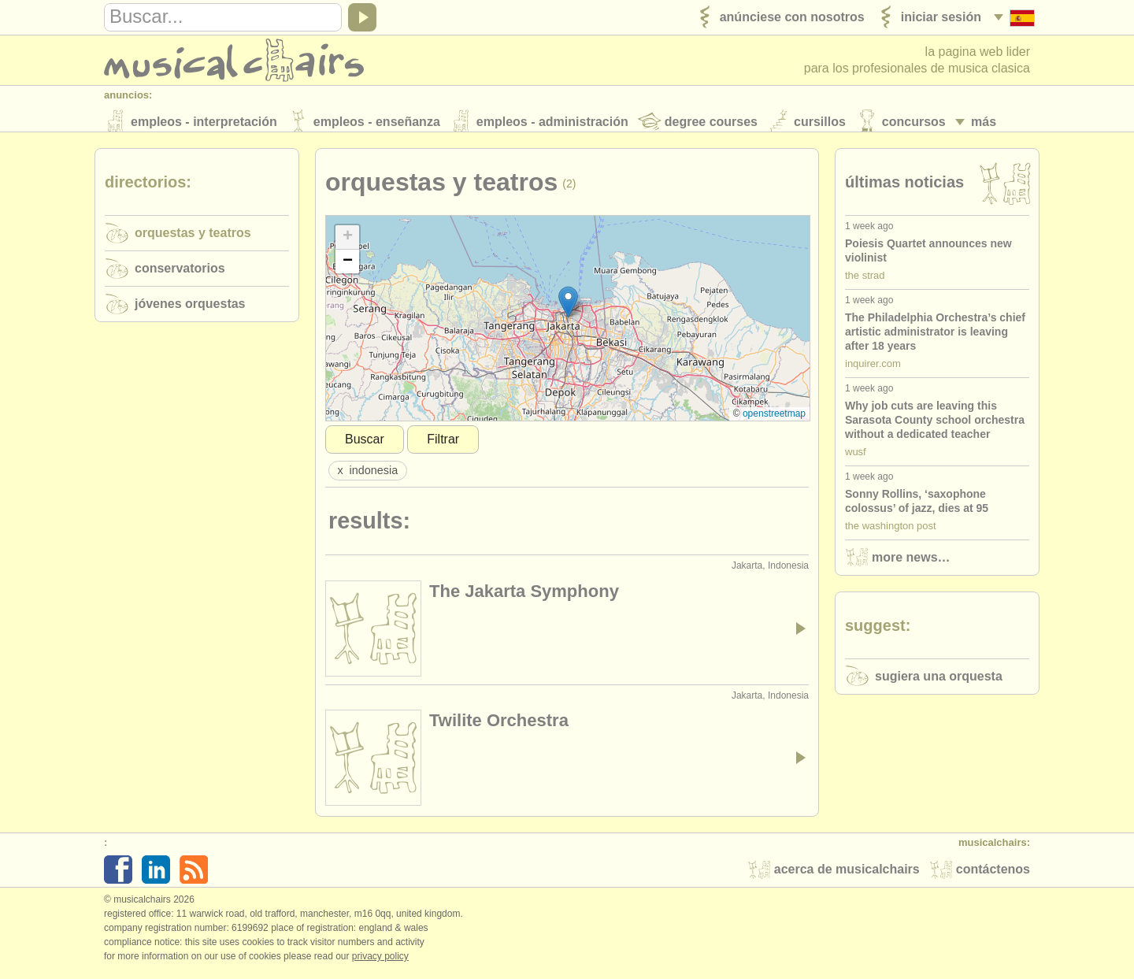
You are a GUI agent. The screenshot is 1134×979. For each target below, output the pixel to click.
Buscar (364, 445)
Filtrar (443, 445)
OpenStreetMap (774, 419)
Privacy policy (380, 962)
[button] (568, 308)
